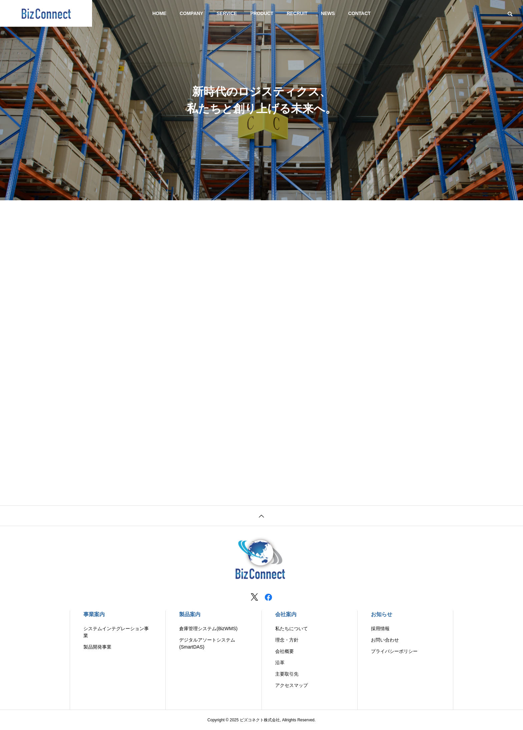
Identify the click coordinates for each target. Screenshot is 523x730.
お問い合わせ (385, 640)
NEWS (328, 13)
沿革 (280, 662)
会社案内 (286, 614)
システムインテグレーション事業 (116, 632)
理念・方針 (287, 640)
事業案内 (94, 614)
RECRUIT (297, 13)
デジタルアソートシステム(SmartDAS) (207, 643)
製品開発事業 (97, 647)
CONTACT (359, 13)
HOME (159, 13)
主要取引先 (287, 674)
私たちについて (291, 628)
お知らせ (381, 614)
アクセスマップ (291, 685)
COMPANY (191, 13)
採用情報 (380, 628)
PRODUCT (261, 13)
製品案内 (189, 614)
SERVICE (226, 13)
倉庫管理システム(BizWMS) (208, 628)
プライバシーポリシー (394, 651)
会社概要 (284, 651)
